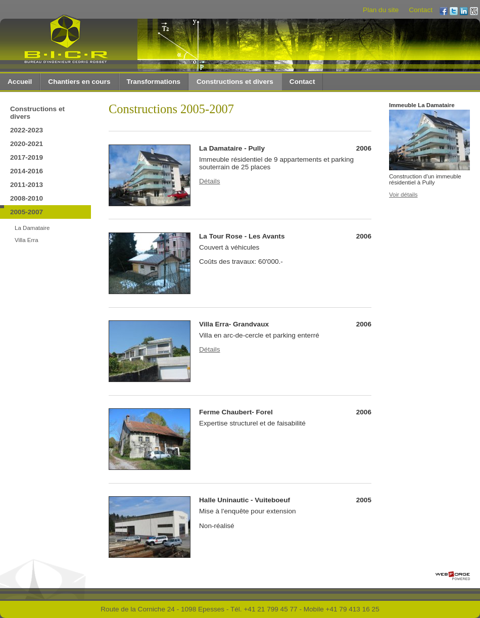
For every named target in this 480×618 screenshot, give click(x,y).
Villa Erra (26, 240)
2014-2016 (26, 171)
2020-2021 (26, 144)
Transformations (154, 81)
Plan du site (381, 10)
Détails (209, 181)
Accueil (20, 81)
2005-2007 (26, 212)
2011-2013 (26, 184)
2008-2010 (26, 198)
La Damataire (32, 228)
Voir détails (403, 195)
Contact (421, 10)
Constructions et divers (235, 81)
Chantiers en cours (79, 81)
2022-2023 (26, 130)
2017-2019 (26, 157)
